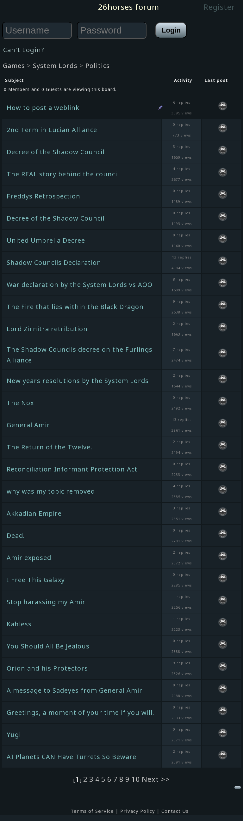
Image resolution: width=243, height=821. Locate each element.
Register (219, 7)
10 (135, 779)
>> (165, 779)
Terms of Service (92, 811)
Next (151, 779)
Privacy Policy (137, 811)
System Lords (55, 65)
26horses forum (128, 7)
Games (14, 65)
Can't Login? (23, 50)
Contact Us (175, 811)
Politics (97, 65)
